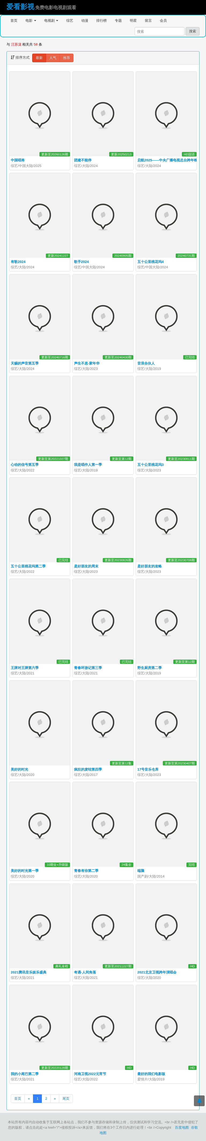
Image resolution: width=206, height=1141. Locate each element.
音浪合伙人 (146, 363)
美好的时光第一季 (25, 871)
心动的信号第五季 (25, 465)
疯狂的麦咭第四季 (88, 769)
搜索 (192, 31)
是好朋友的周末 (86, 566)
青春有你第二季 (86, 871)
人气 (52, 58)
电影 (30, 20)
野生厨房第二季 (149, 668)
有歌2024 (18, 262)
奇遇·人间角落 (85, 972)
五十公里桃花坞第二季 (28, 566)
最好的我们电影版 (151, 1074)
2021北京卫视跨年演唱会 (156, 972)
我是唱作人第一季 (88, 465)
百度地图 (182, 1127)
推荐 (66, 58)
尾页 (65, 1099)
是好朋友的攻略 (149, 566)
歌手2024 (81, 262)
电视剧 (51, 20)
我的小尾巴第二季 (25, 1074)
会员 (163, 20)
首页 (13, 20)
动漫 (84, 20)
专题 (118, 20)
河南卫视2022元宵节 (90, 1074)
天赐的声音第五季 (25, 363)
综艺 (69, 20)
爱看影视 (20, 7)
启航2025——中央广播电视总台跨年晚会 (169, 160)
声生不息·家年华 (87, 363)
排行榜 (101, 20)
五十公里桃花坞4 (150, 262)
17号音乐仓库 (148, 769)
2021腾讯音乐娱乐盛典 (28, 972)
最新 (39, 58)
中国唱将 (18, 160)
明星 (133, 20)
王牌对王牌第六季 (25, 668)
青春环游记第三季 (88, 668)
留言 (148, 20)
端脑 (140, 871)
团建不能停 (82, 160)
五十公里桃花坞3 (150, 465)
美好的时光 (19, 769)
